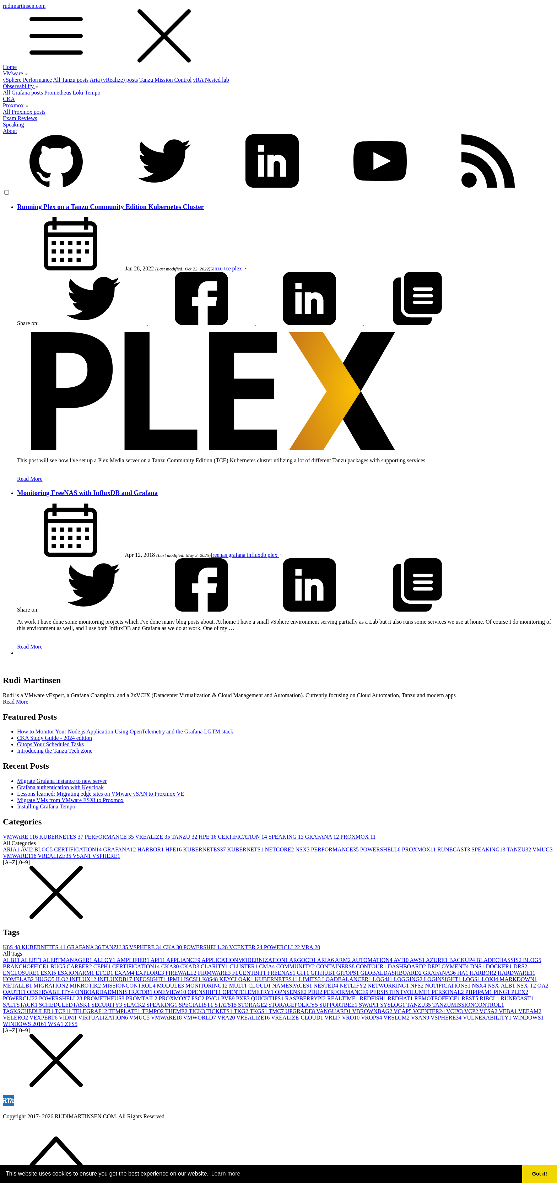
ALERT (32, 960)
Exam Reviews (20, 118)
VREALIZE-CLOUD (297, 1018)
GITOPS (348, 973)
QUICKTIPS (268, 998)
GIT (304, 973)
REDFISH (374, 998)
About (10, 131)
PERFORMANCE (110, 837)
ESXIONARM (77, 973)
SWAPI (369, 1005)
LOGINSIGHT (443, 979)
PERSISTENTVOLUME (401, 992)
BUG (58, 966)
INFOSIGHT (151, 979)
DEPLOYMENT (448, 966)
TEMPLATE (125, 1011)
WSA (56, 1024)
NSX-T (527, 986)
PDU (316, 992)
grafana (237, 555)
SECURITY (107, 1005)
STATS (226, 1005)
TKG (242, 1011)
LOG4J (383, 979)
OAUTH (15, 992)
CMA (267, 966)
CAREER (80, 966)
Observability (21, 86)
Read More (30, 479)
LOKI (490, 979)
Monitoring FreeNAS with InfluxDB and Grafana (87, 492)
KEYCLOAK (237, 979)
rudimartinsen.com (278, 33)
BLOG (44, 849)
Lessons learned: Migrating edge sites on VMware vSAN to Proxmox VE (100, 794)
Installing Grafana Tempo (46, 806)
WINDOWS (528, 1018)
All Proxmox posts (24, 112)
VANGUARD (334, 1011)
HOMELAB (19, 979)
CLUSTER (244, 966)
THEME (177, 1011)
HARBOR (151, 849)
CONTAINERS (336, 966)
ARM (343, 960)
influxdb (257, 555)
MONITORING (207, 986)
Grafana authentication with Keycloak (60, 787)
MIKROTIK (86, 986)
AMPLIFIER (134, 960)
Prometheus (57, 93)
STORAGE (253, 1005)
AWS (418, 960)
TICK (197, 1011)
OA (542, 986)
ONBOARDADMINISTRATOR (114, 992)
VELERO (16, 1018)
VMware (15, 73)
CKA (9, 99)
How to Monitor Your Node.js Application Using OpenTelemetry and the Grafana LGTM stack (125, 731)
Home (10, 67)
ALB (12, 960)
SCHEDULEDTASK (65, 1005)
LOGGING (409, 979)
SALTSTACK (21, 1005)
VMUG (542, 849)
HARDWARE (516, 973)
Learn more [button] (225, 1174)
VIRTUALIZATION (103, 1018)
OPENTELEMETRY (248, 992)
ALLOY (105, 960)
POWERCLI (283, 947)
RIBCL (490, 998)
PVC (213, 998)
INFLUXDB (116, 979)
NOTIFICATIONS (448, 986)
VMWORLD (200, 1018)
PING (502, 992)
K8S (12, 947)
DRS (520, 966)
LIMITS (310, 979)
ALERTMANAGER (68, 960)
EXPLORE (151, 973)
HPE (208, 837)
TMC (277, 1011)
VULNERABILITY (488, 1018)
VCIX (455, 1011)
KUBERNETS (246, 849)
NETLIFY (354, 986)
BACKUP (462, 960)
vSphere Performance (27, 80)
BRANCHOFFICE (26, 966)
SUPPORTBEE (339, 1005)
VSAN (82, 856)
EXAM (125, 973)
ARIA (12, 849)
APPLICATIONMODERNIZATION (245, 960)
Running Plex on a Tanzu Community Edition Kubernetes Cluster (110, 206)
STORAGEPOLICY (293, 1005)
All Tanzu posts (70, 80)
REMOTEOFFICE (437, 998)
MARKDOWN (518, 979)
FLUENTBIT (249, 973)
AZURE (437, 960)
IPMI (176, 979)
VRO (351, 1018)
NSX (303, 849)
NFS (417, 986)
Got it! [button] (539, 1174)
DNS (478, 966)
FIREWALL (182, 973)
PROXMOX (357, 837)
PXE (243, 998)
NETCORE (280, 849)
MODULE (171, 986)
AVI (27, 849)
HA (463, 973)
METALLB (18, 986)
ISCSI (193, 979)
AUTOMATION (373, 960)
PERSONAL (448, 992)
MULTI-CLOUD (250, 986)
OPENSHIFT (205, 992)
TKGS (259, 1011)
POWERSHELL (381, 849)
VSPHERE (106, 856)
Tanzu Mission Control (165, 80)
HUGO (45, 979)
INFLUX (84, 979)
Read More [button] (15, 702)
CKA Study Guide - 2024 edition (54, 738)
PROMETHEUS (105, 998)
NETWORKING (389, 986)
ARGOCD (303, 960)
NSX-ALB (501, 986)
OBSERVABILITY (51, 992)
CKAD (190, 966)
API (158, 960)
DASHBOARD (407, 966)
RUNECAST (454, 849)
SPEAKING (287, 837)
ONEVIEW (171, 992)
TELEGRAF (90, 1011)
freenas (219, 555)
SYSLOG (393, 1005)
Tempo (92, 93)
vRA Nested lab (211, 80)
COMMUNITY (296, 966)
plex (238, 268)
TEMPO (153, 1011)
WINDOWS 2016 (25, 1024)
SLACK (135, 1005)
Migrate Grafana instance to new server (62, 781)
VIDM (68, 1018)
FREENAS (282, 973)
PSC (198, 998)
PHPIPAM (479, 992)
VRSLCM (397, 1018)
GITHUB (323, 973)
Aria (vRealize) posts (114, 80)
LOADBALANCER (347, 979)
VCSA (489, 1011)
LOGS (472, 979)
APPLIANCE (183, 960)
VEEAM (529, 1011)
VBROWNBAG (373, 1011)
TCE (63, 1011)
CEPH (102, 966)
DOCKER (499, 966)
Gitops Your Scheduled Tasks (50, 744)
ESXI (49, 973)
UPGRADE (300, 1011)
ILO (63, 979)
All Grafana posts (23, 93)
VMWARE (21, 837)
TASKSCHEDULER (29, 1011)
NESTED (327, 986)
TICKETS (220, 1011)
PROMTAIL (142, 998)
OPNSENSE (291, 992)
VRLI (333, 1018)
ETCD (105, 973)
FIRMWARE (215, 973)
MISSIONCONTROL (129, 986)
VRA (310, 947)
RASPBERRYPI (306, 998)
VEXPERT (44, 1018)
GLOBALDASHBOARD (391, 973)
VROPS (372, 1018)
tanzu (217, 268)
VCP (472, 1011)
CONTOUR (372, 966)
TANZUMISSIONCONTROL (468, 1005)
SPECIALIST (197, 1005)
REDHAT (401, 998)
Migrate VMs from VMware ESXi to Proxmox (70, 800)
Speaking (13, 125)
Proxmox (16, 105)
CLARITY (215, 966)
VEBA (508, 1011)
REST (470, 998)
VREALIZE (153, 837)
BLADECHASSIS (499, 960)
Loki (77, 93)
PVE (228, 998)
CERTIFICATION (243, 837)
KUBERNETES (62, 837)
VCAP (403, 1011)
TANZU (185, 837)
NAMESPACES (292, 986)
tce (228, 268)
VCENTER (246, 947)
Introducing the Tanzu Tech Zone (54, 751)
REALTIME (343, 998)
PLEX (519, 992)
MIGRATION (51, 986)
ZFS (71, 1024)
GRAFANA (322, 837)
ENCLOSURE (21, 973)
